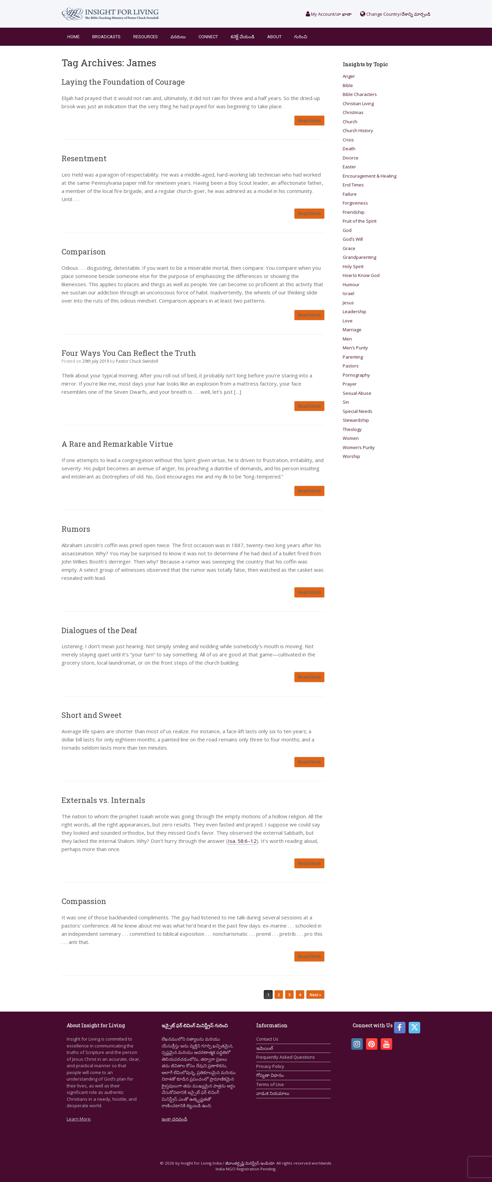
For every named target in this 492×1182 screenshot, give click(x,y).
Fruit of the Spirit (360, 221)
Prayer (350, 384)
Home (73, 36)
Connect (208, 36)
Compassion (84, 901)
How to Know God (361, 275)
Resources (145, 36)
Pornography (356, 375)
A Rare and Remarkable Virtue (117, 444)
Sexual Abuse (357, 393)
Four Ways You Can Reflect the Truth (129, 353)
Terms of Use (270, 1084)
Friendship (354, 212)
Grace (349, 248)
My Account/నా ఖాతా (329, 14)
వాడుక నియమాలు (272, 1093)
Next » (315, 994)
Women (351, 438)
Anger (349, 76)
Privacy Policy (270, 1066)
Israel (348, 293)
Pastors (351, 366)
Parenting (353, 357)
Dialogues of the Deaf (99, 630)
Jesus (348, 303)
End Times (353, 185)
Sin (346, 402)
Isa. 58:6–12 (242, 840)
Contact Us (267, 1039)
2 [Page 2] (279, 994)
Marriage (352, 329)
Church (350, 122)
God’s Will (353, 239)
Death (349, 148)
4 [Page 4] (300, 994)
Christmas (353, 112)
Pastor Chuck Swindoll (137, 361)
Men (347, 339)
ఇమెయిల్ (264, 1048)
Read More (309, 120)
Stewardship (356, 420)
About (274, 36)
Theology (352, 429)
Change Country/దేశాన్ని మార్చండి (395, 14)
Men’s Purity (355, 348)
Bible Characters (360, 94)
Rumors (76, 529)
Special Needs (357, 411)
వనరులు (178, 36)
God (347, 230)
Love (348, 321)
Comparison (84, 251)
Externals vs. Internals (103, 800)
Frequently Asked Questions (285, 1057)
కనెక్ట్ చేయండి (243, 36)
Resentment (84, 158)
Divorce (350, 158)
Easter (349, 167)
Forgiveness (355, 203)
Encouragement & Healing (369, 176)
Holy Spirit (353, 266)
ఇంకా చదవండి (174, 1119)
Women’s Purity (359, 447)
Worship (351, 456)
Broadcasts (106, 36)
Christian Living (358, 103)
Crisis (348, 140)
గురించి (300, 36)
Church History (358, 130)
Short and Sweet (92, 715)
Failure (350, 194)
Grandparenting (359, 257)
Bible (348, 85)
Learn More (79, 1119)
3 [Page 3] (289, 994)
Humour (351, 284)
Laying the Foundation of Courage (123, 82)
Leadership (354, 311)
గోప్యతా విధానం (270, 1075)
